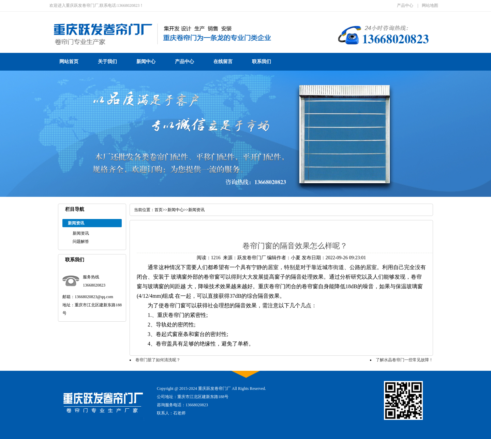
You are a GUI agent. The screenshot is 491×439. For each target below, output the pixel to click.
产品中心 (405, 5)
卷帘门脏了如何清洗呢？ (157, 359)
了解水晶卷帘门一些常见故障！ (404, 359)
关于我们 (107, 61)
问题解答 (81, 241)
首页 (158, 209)
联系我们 (261, 61)
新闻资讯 (81, 233)
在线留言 (223, 61)
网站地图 (430, 5)
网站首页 (68, 61)
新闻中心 (145, 61)
